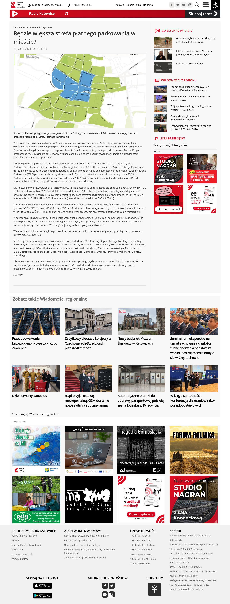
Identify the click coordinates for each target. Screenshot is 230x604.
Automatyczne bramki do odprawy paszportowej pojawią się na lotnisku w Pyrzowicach (141, 400)
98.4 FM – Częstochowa (143, 544)
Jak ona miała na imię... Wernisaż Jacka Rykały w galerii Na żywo (194, 52)
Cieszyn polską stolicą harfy (79, 540)
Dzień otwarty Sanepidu (29, 396)
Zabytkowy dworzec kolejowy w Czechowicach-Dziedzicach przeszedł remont (88, 343)
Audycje (120, 4)
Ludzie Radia (134, 4)
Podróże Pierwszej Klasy (189, 63)
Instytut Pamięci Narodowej (26, 544)
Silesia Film (17, 549)
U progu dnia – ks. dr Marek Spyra (82, 544)
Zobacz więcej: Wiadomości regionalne (35, 414)
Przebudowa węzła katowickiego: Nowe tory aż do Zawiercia (34, 343)
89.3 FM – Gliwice (140, 535)
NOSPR (15, 540)
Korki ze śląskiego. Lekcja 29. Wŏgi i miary (86, 535)
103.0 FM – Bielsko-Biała (143, 558)
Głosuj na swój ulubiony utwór (171, 145)
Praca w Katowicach (22, 554)
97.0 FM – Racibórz (140, 540)
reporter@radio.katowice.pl (47, 4)
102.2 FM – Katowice (141, 554)
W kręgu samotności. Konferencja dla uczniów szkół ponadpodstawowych (192, 400)
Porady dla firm (20, 558)
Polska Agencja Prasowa (24, 535)
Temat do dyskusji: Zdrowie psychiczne (85, 557)
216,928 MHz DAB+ (140, 563)
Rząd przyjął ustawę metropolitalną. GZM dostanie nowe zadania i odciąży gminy (87, 400)
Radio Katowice (20, 27)
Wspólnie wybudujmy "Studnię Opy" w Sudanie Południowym (196, 40)
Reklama (148, 4)
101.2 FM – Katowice (141, 549)
